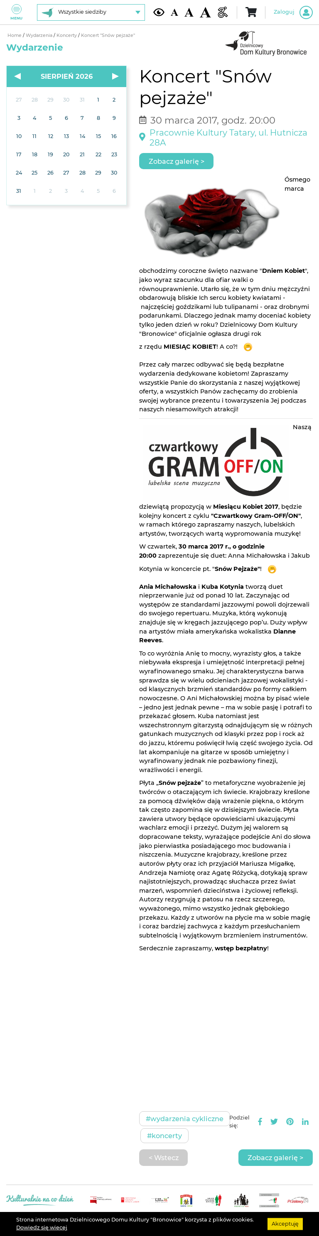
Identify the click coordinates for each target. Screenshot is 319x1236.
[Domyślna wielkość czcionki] (174, 12)
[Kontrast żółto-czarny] (158, 12)
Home (15, 35)
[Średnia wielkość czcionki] (189, 12)
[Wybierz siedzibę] (91, 12)
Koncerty (67, 35)
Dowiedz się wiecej (41, 1227)
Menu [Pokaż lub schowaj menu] (16, 12)
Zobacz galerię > (176, 161)
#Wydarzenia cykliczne (184, 1119)
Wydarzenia (40, 35)
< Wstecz (164, 1157)
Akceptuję (285, 1224)
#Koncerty (164, 1136)
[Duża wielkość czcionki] (205, 12)
